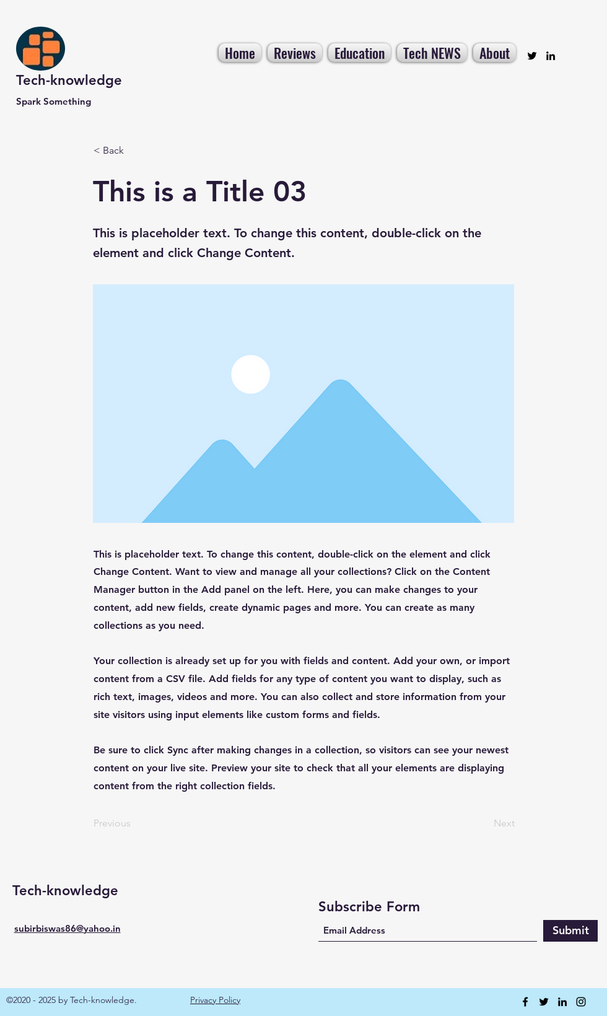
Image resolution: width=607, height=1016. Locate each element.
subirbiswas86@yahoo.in (67, 928)
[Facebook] (525, 1002)
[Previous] (134, 824)
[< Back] (134, 150)
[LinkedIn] (550, 56)
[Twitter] (532, 56)
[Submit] (570, 931)
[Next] (484, 824)
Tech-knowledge (69, 80)
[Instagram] (581, 1002)
